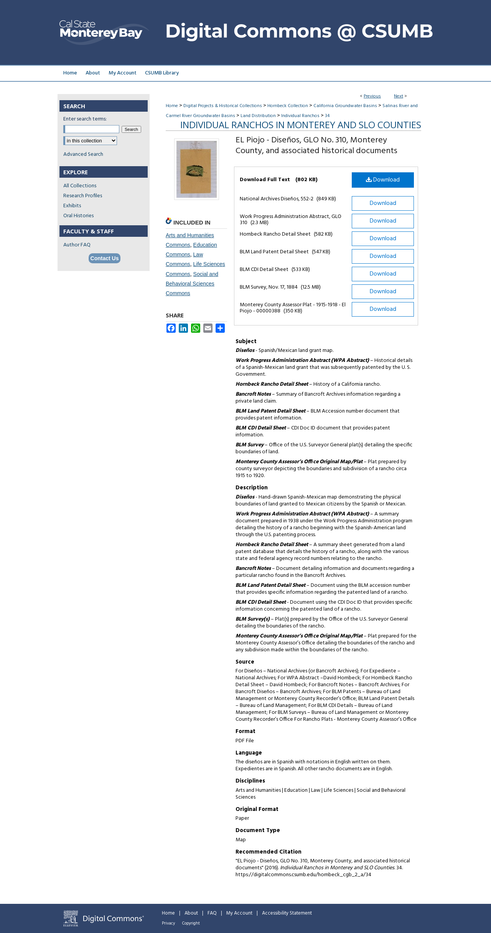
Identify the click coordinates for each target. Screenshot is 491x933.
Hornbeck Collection (287, 106)
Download (383, 180)
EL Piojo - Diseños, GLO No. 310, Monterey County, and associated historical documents (316, 146)
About (191, 913)
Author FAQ (77, 245)
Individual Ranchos (300, 116)
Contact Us (105, 258)
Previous (372, 96)
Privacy (168, 923)
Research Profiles (82, 196)
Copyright (191, 923)
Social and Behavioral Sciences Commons (192, 283)
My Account (239, 913)
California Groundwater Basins (345, 106)
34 (327, 116)
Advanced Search (83, 154)
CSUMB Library (162, 73)
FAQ (212, 913)
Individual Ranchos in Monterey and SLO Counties (300, 124)
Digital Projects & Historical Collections (222, 106)
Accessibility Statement (287, 913)
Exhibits (72, 205)
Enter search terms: (85, 119)
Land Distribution (258, 116)
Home (172, 106)
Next (398, 96)
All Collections (79, 186)
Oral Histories (78, 215)
